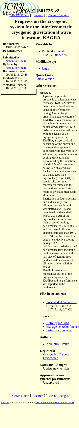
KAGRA (63, 323)
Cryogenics (50, 354)
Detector (51, 330)
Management (54, 326)
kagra (45, 68)
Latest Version (45, 79)
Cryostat (64, 354)
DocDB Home (19, 15)
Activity (51, 323)
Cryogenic (65, 330)
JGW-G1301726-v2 (55, 54)
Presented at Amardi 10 (61, 302)
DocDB (5, 402)
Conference (71, 326)
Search (38, 15)
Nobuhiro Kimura (16, 60)
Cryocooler (50, 358)
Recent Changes (58, 15)
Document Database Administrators (54, 402)
